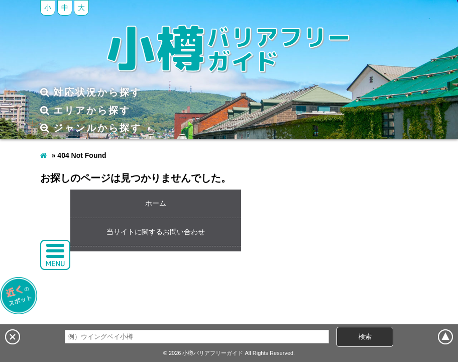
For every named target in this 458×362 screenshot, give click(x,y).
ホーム (155, 203)
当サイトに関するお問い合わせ (155, 232)
